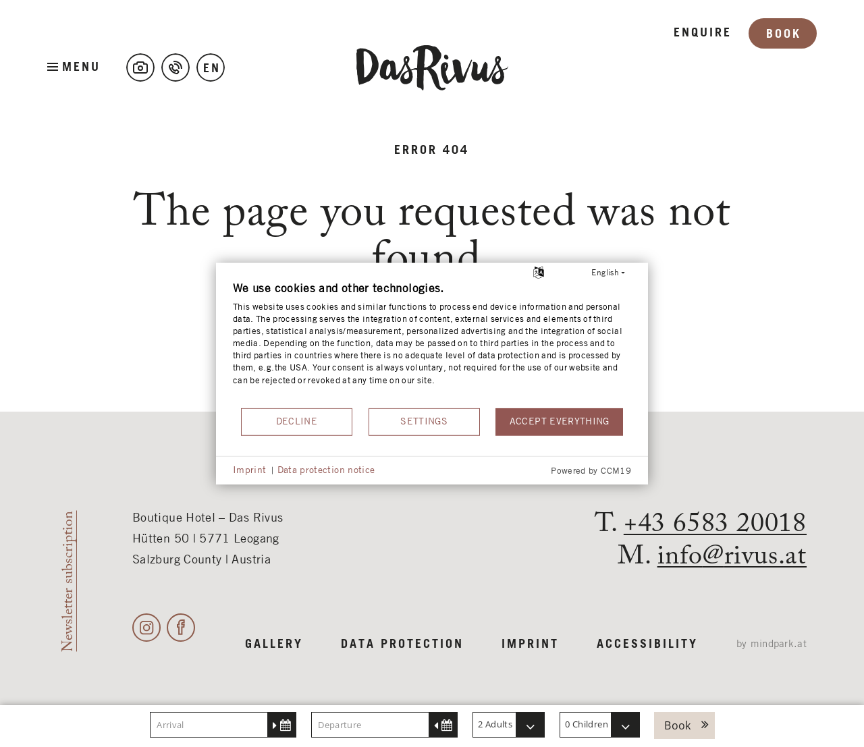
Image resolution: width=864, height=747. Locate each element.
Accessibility (647, 644)
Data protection (402, 644)
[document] (432, 343)
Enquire (703, 67)
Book (783, 69)
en (212, 69)
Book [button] (677, 725)
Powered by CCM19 (591, 471)
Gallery (274, 644)
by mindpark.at (771, 644)
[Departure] (384, 725)
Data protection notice (326, 469)
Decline (297, 421)
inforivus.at (732, 556)
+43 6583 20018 (715, 524)
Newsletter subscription (68, 581)
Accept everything (560, 421)
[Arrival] (223, 725)
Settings (424, 421)
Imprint (530, 644)
